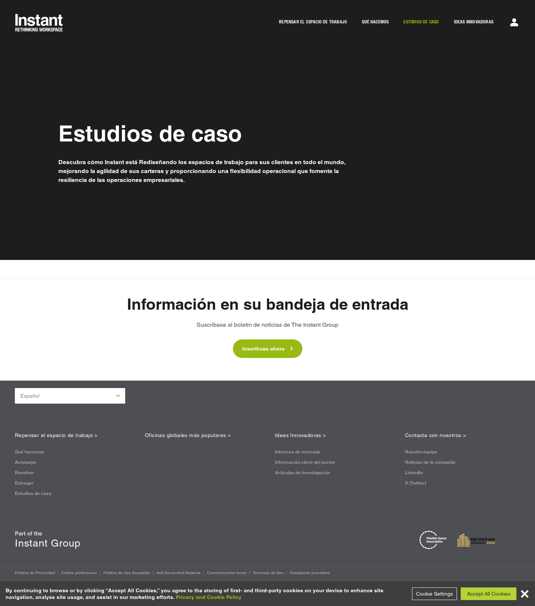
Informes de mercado (297, 451)
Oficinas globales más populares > (188, 435)
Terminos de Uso (268, 572)
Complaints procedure (310, 572)
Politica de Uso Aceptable (126, 572)
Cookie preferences (79, 572)
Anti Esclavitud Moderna (178, 572)
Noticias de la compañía (430, 462)
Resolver (24, 472)
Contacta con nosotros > (435, 435)
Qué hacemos (29, 451)
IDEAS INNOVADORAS (473, 22)
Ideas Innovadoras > (300, 435)
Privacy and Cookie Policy (208, 597)
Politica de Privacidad (35, 572)
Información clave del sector (305, 462)
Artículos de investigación (302, 472)
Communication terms (227, 572)
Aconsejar (26, 462)
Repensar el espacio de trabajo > (56, 435)
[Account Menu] (514, 22)
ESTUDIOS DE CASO (421, 22)
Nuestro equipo (421, 451)
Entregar (24, 483)
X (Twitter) (415, 483)
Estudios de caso (33, 493)
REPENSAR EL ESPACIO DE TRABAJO (313, 22)
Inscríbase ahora (267, 349)
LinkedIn (414, 472)
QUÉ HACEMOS (375, 22)
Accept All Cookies (488, 594)
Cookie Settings (434, 594)
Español (70, 396)
